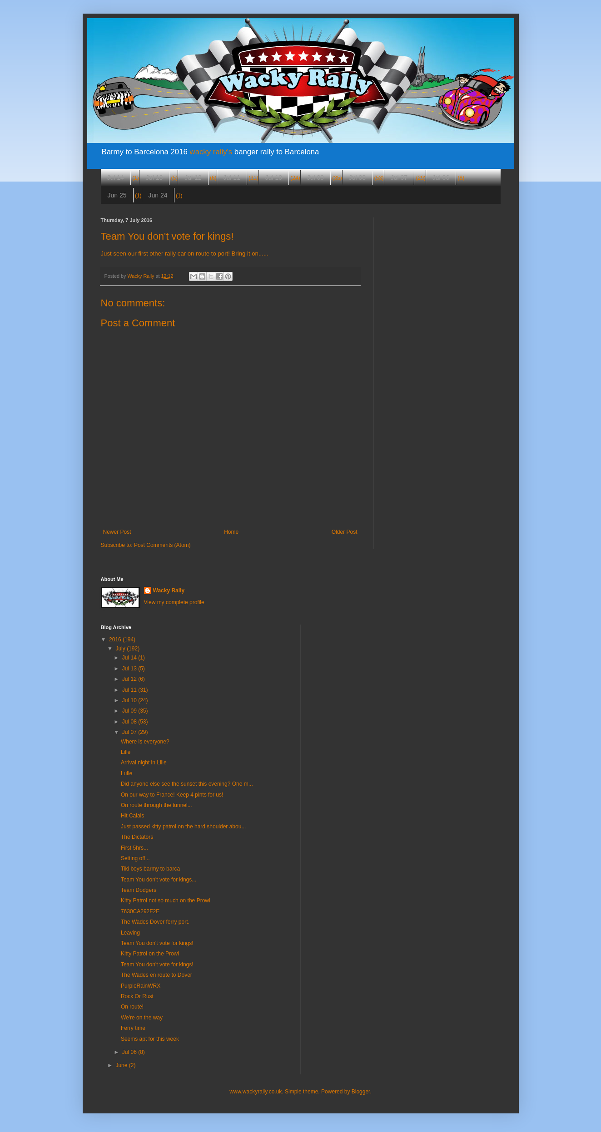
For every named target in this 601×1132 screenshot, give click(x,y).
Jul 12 (192, 177)
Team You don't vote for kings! (157, 943)
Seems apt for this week (150, 1039)
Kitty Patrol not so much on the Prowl (165, 900)
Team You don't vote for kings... (158, 879)
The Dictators (137, 837)
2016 (116, 639)
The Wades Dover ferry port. (155, 922)
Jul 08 (357, 177)
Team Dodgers (138, 890)
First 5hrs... (134, 848)
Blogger (361, 1091)
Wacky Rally (169, 590)
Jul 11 (232, 177)
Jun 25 (117, 195)
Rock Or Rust (137, 996)
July (121, 648)
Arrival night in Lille (144, 762)
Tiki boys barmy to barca (150, 869)
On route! (132, 1007)
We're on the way (142, 1017)
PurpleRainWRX (140, 986)
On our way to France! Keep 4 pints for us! (172, 795)
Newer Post (117, 532)
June (122, 1065)
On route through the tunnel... (156, 805)
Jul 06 (440, 177)
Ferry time (133, 1028)
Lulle (126, 773)
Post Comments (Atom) (162, 545)
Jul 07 (399, 177)
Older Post (345, 532)
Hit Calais (132, 815)
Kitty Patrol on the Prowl (150, 953)
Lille (125, 752)
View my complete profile (174, 602)
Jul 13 (154, 177)
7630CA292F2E (140, 911)
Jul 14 (115, 177)
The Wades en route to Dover (156, 975)
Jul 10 (273, 177)
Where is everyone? (145, 741)
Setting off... (135, 858)
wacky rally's (211, 152)
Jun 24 (158, 195)
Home (231, 532)
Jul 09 (315, 177)
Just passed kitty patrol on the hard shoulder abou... (183, 826)
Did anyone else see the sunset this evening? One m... (187, 784)
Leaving (130, 933)
